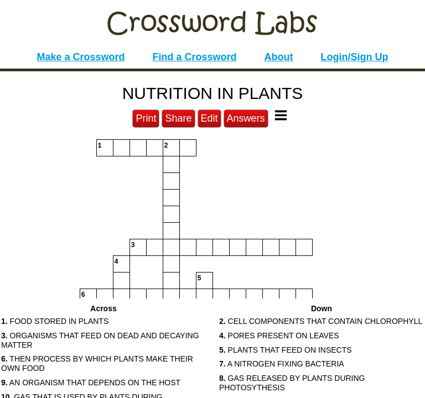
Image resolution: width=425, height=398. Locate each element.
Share (178, 118)
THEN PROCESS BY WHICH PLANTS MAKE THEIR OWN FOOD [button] (97, 363)
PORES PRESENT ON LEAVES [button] (279, 335)
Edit (209, 118)
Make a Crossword (81, 56)
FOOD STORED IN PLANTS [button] (54, 321)
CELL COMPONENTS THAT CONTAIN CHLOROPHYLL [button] (320, 321)
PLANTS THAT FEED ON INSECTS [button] (285, 349)
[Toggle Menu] (281, 115)
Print (146, 118)
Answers (246, 118)
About (279, 56)
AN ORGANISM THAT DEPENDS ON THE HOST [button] (90, 382)
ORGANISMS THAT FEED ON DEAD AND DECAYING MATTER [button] (100, 340)
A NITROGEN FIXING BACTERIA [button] (281, 363)
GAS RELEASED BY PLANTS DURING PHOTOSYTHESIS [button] (292, 383)
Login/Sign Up (354, 56)
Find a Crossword (195, 56)
